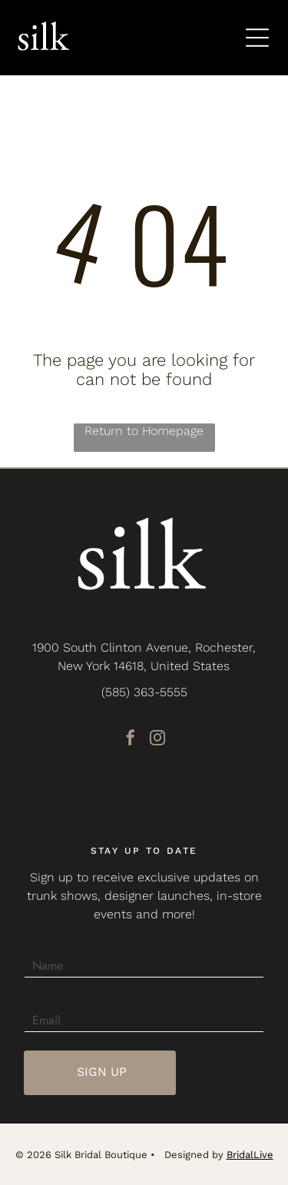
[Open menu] (257, 37)
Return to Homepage (144, 430)
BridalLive (250, 1154)
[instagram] (157, 739)
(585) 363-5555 (144, 692)
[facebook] (130, 739)
